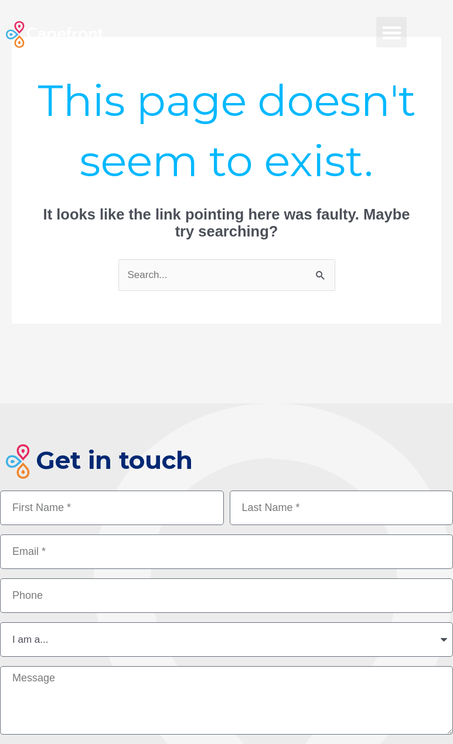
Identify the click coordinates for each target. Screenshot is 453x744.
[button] (391, 32)
